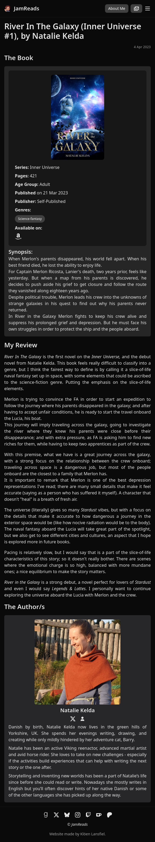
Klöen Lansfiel (92, 833)
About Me (116, 8)
